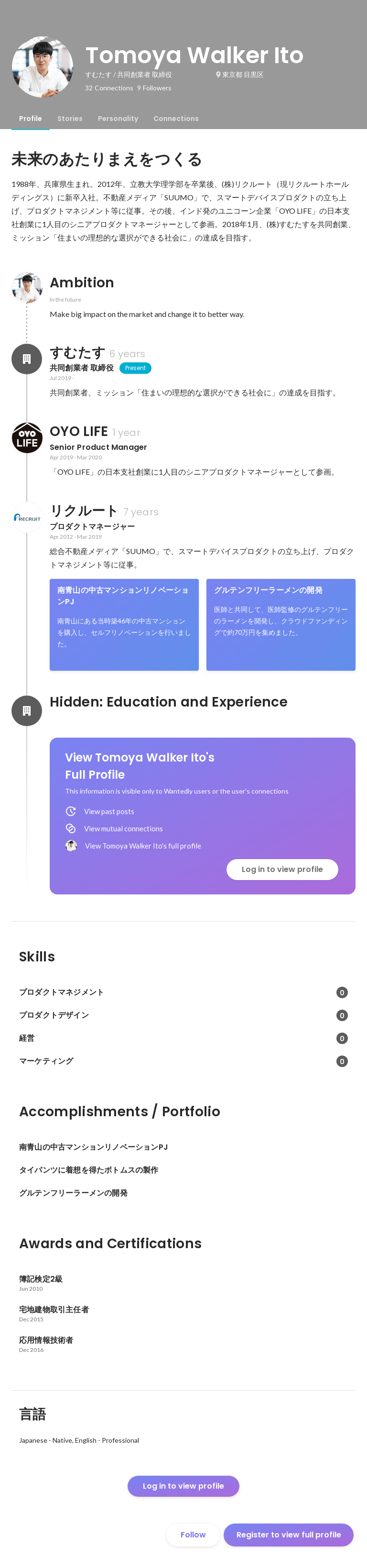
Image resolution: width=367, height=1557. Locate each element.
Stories (70, 118)
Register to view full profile (289, 1534)
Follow (193, 1534)
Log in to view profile (282, 869)
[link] (124, 625)
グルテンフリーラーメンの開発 (268, 590)
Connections (176, 118)
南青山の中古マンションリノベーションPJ (123, 596)
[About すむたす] (26, 359)
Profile (30, 118)
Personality (118, 118)
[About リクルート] (26, 517)
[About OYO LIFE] (26, 438)
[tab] (30, 118)
